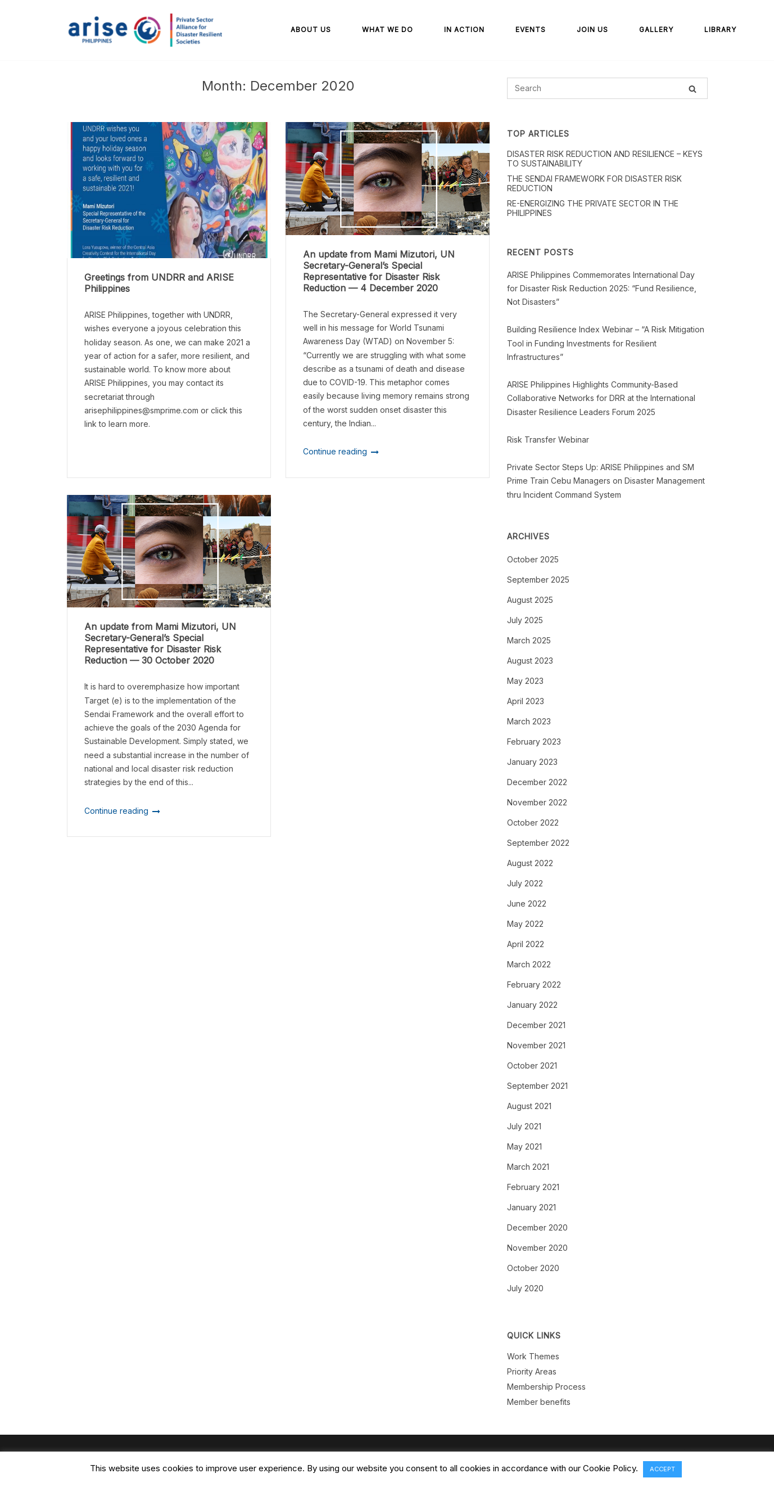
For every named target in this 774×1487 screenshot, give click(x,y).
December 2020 (537, 1227)
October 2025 (533, 559)
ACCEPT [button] (662, 1469)
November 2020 (537, 1247)
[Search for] (607, 88)
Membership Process (546, 1386)
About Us (311, 29)
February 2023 (534, 741)
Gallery (656, 29)
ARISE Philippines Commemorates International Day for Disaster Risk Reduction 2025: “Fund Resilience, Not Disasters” (601, 288)
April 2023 (525, 701)
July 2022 (525, 883)
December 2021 (536, 1025)
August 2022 (530, 863)
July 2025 (525, 620)
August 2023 (530, 660)
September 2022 (538, 843)
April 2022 (525, 944)
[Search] (692, 89)
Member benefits (539, 1402)
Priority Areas (531, 1371)
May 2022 (525, 924)
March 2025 (529, 640)
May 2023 (525, 681)
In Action (464, 29)
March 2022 (529, 964)
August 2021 (529, 1106)
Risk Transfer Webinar (548, 439)
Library (720, 29)
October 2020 (533, 1268)
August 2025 (530, 600)
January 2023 (532, 762)
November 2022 (537, 802)
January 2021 (531, 1207)
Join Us (592, 29)
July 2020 (525, 1288)
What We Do (387, 29)
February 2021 (533, 1187)
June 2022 (526, 903)
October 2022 (533, 822)
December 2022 (537, 782)
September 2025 (538, 579)
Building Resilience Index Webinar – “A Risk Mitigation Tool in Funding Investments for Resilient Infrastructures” (605, 343)
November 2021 (536, 1045)
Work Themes (533, 1356)
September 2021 (537, 1086)
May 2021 (524, 1146)
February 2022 (534, 984)
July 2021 (524, 1126)
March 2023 (529, 721)
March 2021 (528, 1166)
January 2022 (532, 1005)
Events (530, 29)
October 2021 (532, 1065)
